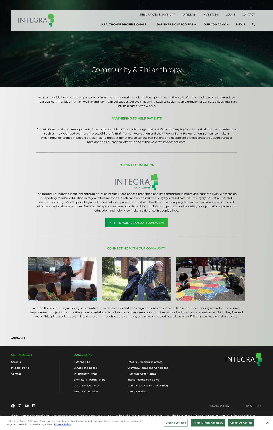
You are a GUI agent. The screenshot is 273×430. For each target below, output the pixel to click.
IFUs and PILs (82, 361)
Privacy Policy (219, 406)
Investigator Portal (85, 373)
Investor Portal (20, 367)
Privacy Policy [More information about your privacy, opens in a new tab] (62, 426)
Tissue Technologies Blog (143, 379)
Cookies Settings (176, 424)
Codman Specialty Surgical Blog (148, 385)
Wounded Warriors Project (80, 133)
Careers (189, 14)
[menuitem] (125, 24)
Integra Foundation (86, 391)
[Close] (267, 425)
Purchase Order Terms (142, 373)
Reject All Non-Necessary (208, 424)
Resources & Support (157, 14)
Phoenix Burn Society (177, 133)
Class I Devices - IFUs (87, 385)
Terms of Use (252, 406)
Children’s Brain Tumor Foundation (125, 133)
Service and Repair (85, 367)
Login (230, 14)
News (240, 24)
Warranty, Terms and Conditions (148, 367)
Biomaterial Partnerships (89, 379)
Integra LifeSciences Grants (145, 361)
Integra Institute (138, 391)
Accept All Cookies (241, 424)
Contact (248, 14)
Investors (210, 14)
